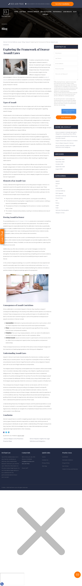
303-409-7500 (17, 4)
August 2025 (59, 169)
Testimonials (57, 11)
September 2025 (60, 166)
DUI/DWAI (65, 457)
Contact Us (45, 460)
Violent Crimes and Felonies (70, 469)
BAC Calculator (46, 11)
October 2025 (59, 164)
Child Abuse (59, 188)
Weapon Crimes (60, 212)
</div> (12, 579)
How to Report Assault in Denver (65, 143)
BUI (57, 186)
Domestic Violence (61, 195)
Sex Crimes (65, 466)
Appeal (57, 181)
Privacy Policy (73, 91)
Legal (57, 205)
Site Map (44, 466)
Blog (75, 11)
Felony (57, 203)
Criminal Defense (33, 11)
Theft (57, 208)
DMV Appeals (59, 193)
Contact (45, 14)
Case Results (67, 11)
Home (16, 11)
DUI (57, 200)
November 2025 (60, 162)
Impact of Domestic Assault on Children (67, 140)
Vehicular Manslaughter (62, 210)
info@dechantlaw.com (28, 461)
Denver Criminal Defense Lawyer (12, 42)
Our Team (22, 11)
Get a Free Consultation (62, 4)
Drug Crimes (59, 198)
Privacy (67, 112)
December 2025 (60, 159)
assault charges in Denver (22, 221)
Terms (70, 112)
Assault (28, 42)
